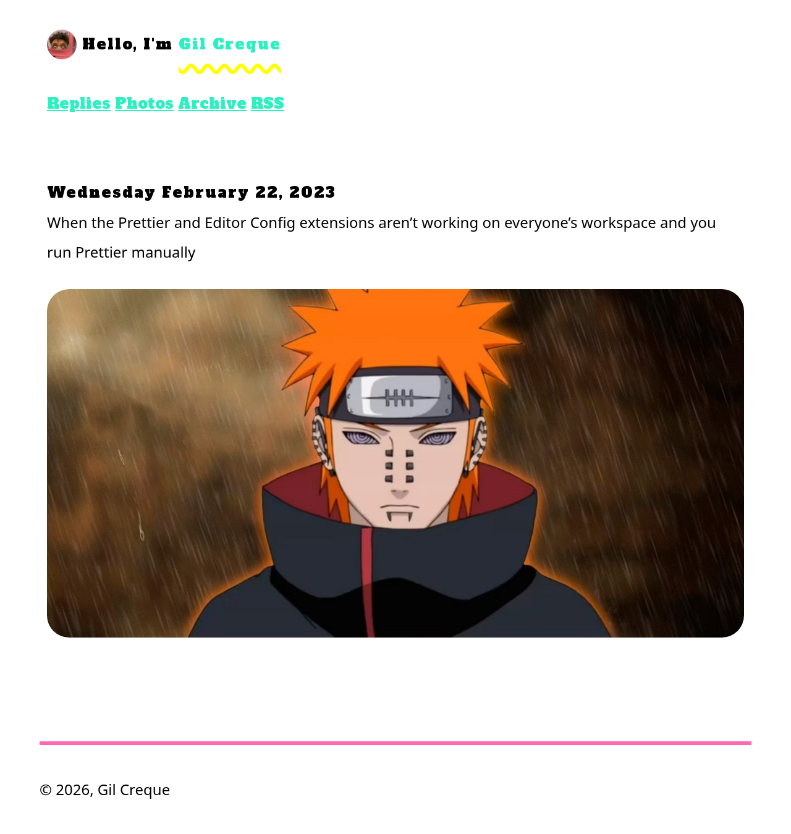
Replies (79, 103)
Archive (212, 103)
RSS (267, 103)
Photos (144, 103)
